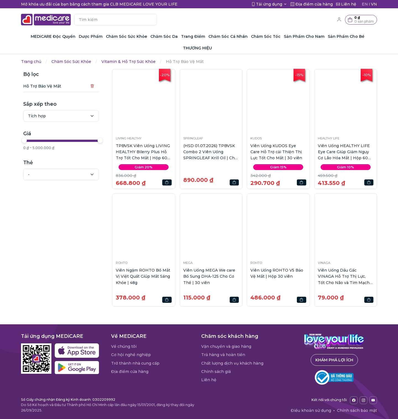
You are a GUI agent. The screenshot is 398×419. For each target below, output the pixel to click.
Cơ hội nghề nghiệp (131, 354)
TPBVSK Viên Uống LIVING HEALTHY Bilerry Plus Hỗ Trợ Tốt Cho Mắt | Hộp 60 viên (143, 152)
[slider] (24, 140)
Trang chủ (31, 61)
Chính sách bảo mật (357, 410)
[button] (361, 20)
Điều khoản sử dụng (311, 410)
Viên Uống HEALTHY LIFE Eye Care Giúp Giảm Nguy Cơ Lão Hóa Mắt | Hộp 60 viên (344, 152)
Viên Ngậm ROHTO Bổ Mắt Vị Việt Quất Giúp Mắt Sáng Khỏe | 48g (143, 276)
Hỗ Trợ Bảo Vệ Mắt (42, 86)
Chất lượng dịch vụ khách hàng (232, 363)
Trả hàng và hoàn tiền (223, 354)
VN (374, 4)
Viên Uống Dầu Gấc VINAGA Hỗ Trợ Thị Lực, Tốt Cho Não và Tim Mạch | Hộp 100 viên (345, 277)
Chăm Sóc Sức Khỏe (71, 61)
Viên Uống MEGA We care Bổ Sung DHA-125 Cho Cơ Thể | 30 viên (209, 276)
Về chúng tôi (124, 346)
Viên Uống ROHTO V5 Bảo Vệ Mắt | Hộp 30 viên (276, 273)
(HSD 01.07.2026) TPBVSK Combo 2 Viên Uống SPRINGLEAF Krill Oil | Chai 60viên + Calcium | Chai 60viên (210, 152)
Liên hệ (208, 379)
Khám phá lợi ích (334, 359)
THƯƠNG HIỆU (197, 48)
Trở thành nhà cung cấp (135, 363)
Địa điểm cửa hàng (129, 371)
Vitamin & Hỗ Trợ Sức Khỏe (128, 61)
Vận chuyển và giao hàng (226, 346)
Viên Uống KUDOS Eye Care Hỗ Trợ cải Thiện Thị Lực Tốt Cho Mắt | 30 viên (276, 152)
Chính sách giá (216, 371)
